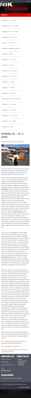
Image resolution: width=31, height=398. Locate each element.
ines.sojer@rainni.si (6, 370)
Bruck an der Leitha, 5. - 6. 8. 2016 (11, 98)
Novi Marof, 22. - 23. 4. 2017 (9, 76)
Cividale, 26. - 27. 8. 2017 (9, 59)
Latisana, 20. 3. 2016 (7, 126)
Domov (2, 1)
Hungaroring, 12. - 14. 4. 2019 (10, 31)
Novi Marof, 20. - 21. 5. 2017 (9, 70)
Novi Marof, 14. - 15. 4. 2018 (9, 37)
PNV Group (21, 363)
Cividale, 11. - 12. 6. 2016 (9, 110)
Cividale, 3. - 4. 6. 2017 (8, 65)
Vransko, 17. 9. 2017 (7, 54)
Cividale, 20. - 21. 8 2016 (8, 93)
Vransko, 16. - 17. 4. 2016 (9, 121)
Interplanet (21, 364)
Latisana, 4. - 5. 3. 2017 (8, 87)
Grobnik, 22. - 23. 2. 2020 (8, 20)
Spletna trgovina (22, 361)
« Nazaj (28, 1)
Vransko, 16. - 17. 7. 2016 (9, 104)
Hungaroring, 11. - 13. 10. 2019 (10, 26)
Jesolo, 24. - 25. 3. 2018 (8, 42)
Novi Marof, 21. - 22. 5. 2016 (9, 115)
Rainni (19, 359)
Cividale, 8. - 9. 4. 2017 (8, 82)
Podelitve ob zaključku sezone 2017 (11, 48)
